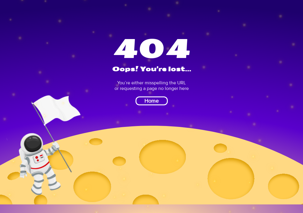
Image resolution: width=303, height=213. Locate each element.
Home (151, 101)
